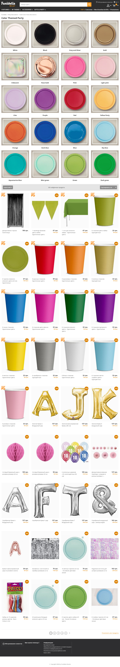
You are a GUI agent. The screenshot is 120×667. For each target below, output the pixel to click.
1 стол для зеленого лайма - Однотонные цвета (68, 232)
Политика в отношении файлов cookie (55, 651)
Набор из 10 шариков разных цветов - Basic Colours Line (9, 619)
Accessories (26, 9)
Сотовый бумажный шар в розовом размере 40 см (10, 473)
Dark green (105, 180)
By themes (15, 9)
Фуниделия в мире (49, 645)
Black (45, 50)
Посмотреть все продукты (110, 633)
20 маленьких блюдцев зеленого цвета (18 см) (39, 618)
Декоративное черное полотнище (9, 231)
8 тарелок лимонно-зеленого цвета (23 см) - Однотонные (10, 281)
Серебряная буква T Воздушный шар (68, 521)
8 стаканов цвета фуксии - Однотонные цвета (40, 328)
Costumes (5, 9)
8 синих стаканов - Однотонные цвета (8, 328)
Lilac (15, 115)
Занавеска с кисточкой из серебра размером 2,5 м (40, 570)
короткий (7, 187)
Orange (15, 148)
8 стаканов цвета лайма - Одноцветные (100, 231)
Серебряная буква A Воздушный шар (8, 521)
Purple (45, 115)
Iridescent (15, 83)
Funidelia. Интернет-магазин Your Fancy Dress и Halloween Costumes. (8, 4)
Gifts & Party (39, 9)
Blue (75, 148)
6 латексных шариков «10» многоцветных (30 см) (69, 474)
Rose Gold (45, 83)
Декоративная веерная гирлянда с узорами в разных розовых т (99, 474)
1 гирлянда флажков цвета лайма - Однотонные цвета (38, 232)
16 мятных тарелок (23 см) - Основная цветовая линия (70, 571)
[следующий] (69, 633)
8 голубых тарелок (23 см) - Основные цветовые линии (100, 619)
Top (82, 9)
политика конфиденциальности (53, 649)
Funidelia (3, 14)
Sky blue (105, 148)
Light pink (105, 83)
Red (75, 115)
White (15, 50)
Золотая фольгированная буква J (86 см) (70, 425)
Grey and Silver (75, 50)
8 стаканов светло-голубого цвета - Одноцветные (98, 377)
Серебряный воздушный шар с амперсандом (100, 521)
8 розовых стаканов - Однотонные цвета (9, 425)
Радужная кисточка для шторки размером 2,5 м (99, 570)
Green (75, 180)
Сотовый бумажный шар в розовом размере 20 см (40, 473)
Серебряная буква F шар (40, 520)
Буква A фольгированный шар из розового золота (10, 570)
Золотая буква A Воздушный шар (37, 425)
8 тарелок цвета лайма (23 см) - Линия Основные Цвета (70, 619)
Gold (105, 50)
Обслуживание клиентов (12, 644)
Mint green (45, 180)
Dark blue (45, 148)
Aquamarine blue (15, 180)
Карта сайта (47, 653)
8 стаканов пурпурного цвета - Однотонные (99, 328)
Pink (75, 83)
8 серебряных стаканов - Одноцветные (40, 376)
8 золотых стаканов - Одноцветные (98, 280)
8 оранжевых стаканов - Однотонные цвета (69, 280)
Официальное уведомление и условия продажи (57, 647)
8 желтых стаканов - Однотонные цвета (8, 376)
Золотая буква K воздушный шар (97, 425)
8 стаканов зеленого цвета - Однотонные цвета (68, 329)
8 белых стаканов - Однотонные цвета (68, 376)
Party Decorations (13, 14)
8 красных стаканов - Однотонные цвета (39, 280)
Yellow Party (105, 115)
